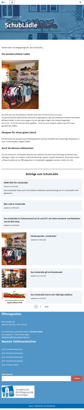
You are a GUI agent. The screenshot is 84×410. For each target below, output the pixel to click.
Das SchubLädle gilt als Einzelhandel (51, 272)
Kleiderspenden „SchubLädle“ (47, 236)
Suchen (77, 380)
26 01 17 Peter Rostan (10, 366)
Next (47, 308)
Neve (31, 408)
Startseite (8, 17)
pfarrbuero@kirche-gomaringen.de (16, 339)
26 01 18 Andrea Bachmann (12, 363)
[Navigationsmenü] (12, 2)
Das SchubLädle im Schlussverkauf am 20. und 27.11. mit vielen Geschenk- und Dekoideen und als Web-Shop (38, 220)
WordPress (51, 408)
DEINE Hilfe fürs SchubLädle (19, 182)
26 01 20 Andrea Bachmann (12, 355)
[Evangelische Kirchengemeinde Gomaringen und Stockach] (4, 2)
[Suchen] (80, 2)
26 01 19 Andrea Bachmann (12, 359)
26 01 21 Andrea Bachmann (12, 351)
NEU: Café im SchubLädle (17, 204)
